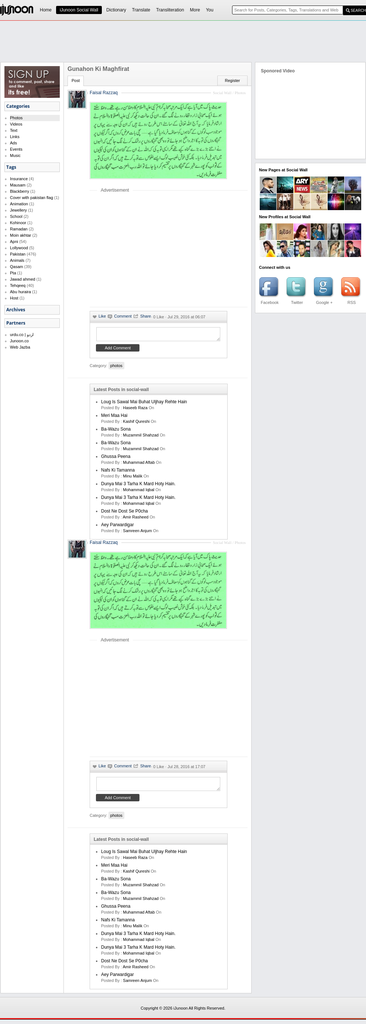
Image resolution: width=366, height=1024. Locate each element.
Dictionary (116, 10)
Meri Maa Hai (114, 417)
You (209, 10)
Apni (14, 241)
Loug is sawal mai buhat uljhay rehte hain (144, 404)
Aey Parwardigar (117, 527)
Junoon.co (19, 341)
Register (232, 80)
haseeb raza (135, 410)
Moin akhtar (20, 235)
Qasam (16, 266)
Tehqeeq (17, 285)
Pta (13, 273)
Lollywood (19, 248)
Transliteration (170, 10)
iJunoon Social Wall (79, 10)
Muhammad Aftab (139, 464)
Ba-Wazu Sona (116, 431)
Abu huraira (20, 292)
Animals (17, 260)
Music (15, 155)
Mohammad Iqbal (138, 492)
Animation (19, 204)
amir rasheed (136, 519)
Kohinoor (18, 222)
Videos (16, 124)
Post (76, 80)
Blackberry (19, 191)
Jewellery (18, 210)
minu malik (132, 478)
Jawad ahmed (22, 279)
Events (16, 149)
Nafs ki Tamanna (118, 472)
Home (46, 10)
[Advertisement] (152, 249)
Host (14, 298)
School (16, 216)
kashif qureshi (136, 423)
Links (15, 136)
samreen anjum (137, 533)
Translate (141, 10)
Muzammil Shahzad (141, 437)
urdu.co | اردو (22, 334)
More (195, 10)
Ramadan (19, 229)
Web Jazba (20, 347)
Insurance (19, 179)
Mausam (17, 185)
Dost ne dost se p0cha (124, 513)
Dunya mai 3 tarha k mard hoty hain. (138, 486)
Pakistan (17, 254)
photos (116, 368)
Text (13, 130)
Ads (13, 143)
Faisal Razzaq (104, 544)
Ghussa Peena (115, 458)
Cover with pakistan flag (31, 197)
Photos (16, 118)
